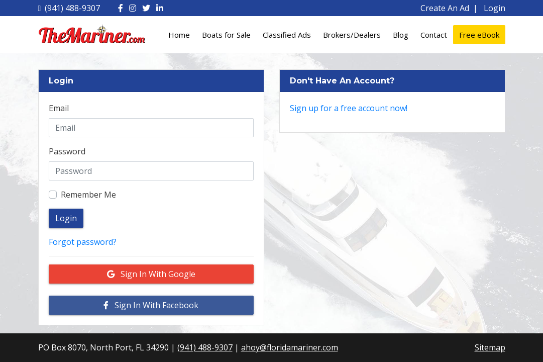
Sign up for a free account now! (348, 108)
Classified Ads (287, 35)
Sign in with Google (151, 274)
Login (494, 8)
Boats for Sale (226, 35)
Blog (400, 35)
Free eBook (479, 35)
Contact (433, 35)
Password (67, 151)
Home (179, 35)
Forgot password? (83, 241)
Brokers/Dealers (352, 35)
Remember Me (88, 194)
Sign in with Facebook (150, 305)
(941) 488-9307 (69, 8)
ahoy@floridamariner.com (289, 347)
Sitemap (490, 347)
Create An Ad (444, 8)
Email (59, 108)
